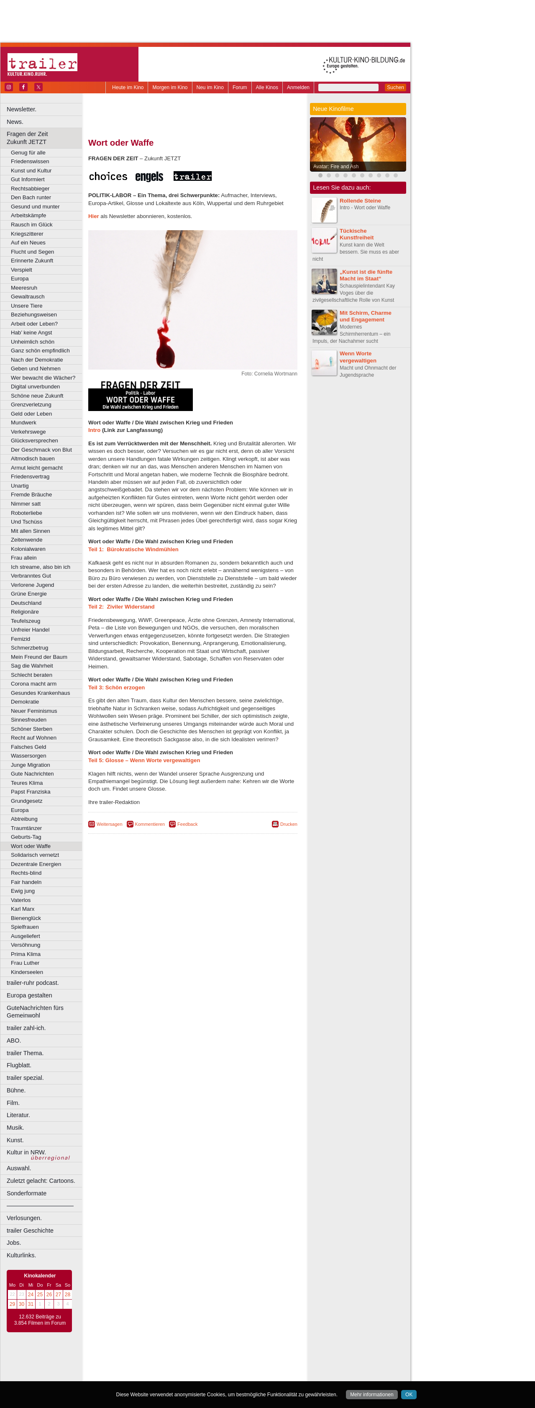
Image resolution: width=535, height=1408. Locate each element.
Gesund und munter (35, 206)
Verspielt (21, 270)
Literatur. (18, 1115)
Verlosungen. (24, 1218)
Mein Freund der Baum (39, 657)
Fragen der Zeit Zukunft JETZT (45, 138)
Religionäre (25, 612)
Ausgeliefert (25, 936)
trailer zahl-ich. (26, 1028)
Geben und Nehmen (36, 368)
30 (21, 1304)
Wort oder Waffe (31, 846)
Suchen (395, 87)
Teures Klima (27, 783)
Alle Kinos (267, 87)
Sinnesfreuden (28, 720)
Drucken (288, 824)
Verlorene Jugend (32, 585)
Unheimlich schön (32, 342)
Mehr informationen (371, 1395)
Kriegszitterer (27, 234)
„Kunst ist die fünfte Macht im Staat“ (366, 275)
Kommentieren (150, 824)
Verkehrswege (28, 432)
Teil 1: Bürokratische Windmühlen (133, 549)
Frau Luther (25, 963)
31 (30, 1304)
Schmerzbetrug (29, 648)
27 (58, 1295)
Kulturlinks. (21, 1255)
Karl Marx (22, 909)
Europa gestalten (29, 995)
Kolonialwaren (28, 549)
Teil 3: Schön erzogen (116, 687)
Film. (13, 1103)
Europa (20, 278)
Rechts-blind (26, 873)
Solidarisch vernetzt (35, 855)
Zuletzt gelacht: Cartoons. (41, 1180)
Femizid (20, 639)
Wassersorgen (28, 756)
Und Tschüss (26, 522)
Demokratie (25, 702)
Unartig (20, 486)
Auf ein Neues (28, 242)
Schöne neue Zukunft (37, 396)
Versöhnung (25, 945)
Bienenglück (26, 918)
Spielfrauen (25, 927)
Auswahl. (19, 1168)
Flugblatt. (19, 1065)
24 (30, 1295)
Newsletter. (21, 109)
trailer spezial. (25, 1077)
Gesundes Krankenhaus (40, 693)
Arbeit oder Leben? (34, 324)
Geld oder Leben (31, 414)
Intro (94, 430)
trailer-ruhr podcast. (33, 982)
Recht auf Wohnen (33, 738)
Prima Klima (26, 954)
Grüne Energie (29, 594)
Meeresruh (24, 288)
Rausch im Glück (32, 224)
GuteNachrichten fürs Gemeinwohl (35, 1012)
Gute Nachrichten (32, 774)
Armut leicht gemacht (37, 468)
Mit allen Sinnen (30, 531)
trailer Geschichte (30, 1230)
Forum (240, 87)
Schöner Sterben (31, 729)
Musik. (15, 1127)
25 (40, 1295)
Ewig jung (23, 891)
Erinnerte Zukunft (32, 260)
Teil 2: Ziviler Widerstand (121, 607)
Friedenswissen (30, 161)
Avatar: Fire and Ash (336, 167)
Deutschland (26, 603)
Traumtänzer (26, 828)
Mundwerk (23, 422)
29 (12, 1304)
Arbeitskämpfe (28, 215)
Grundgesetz (27, 801)
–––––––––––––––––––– (40, 1205)
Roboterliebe (26, 513)
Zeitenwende (27, 540)
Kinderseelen (27, 972)
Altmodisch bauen (33, 458)
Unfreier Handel (30, 630)
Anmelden (298, 87)
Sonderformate (26, 1193)
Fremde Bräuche (31, 494)
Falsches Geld (28, 747)
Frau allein (24, 558)
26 (49, 1295)
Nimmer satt (26, 504)
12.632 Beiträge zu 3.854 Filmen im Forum (40, 1320)
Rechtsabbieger (30, 188)
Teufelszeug (25, 621)
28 (67, 1295)
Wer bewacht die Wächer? (43, 378)
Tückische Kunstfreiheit (357, 234)
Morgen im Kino (169, 87)
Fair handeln (26, 882)
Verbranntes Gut (31, 576)
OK (408, 1395)
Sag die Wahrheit (32, 666)
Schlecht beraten (31, 675)
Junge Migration (30, 765)
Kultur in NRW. (26, 1152)
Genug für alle (28, 152)
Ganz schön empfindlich (40, 350)
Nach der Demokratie (37, 360)
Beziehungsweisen (34, 314)
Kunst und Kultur (31, 170)
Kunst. (15, 1140)
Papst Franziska (31, 792)
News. (15, 121)
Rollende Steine (360, 201)
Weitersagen (110, 824)
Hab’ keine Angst (31, 332)
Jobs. (14, 1242)
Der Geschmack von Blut (41, 450)
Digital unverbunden (35, 386)
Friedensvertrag (30, 476)
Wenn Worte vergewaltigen (358, 357)
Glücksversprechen (34, 440)
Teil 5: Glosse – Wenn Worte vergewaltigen (144, 760)
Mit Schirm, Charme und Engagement (366, 316)
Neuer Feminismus (34, 711)
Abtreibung (24, 819)
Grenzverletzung (31, 404)
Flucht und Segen (32, 252)
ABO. (14, 1040)
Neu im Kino (210, 87)
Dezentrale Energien (36, 864)
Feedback (187, 824)
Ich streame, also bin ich (40, 567)
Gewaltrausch (28, 296)
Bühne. (16, 1090)
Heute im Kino (127, 87)
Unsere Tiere (27, 306)
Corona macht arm (33, 684)
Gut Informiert (28, 179)
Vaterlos (21, 900)
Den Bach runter (31, 197)
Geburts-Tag (26, 837)
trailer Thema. (25, 1053)
